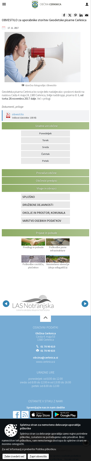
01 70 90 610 (47, 346)
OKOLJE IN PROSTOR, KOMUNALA (43, 213)
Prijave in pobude (46, 233)
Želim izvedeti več (14, 456)
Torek (45, 140)
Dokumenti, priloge (12, 106)
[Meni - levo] (4, 4)
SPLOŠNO (28, 197)
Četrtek (45, 154)
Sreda (45, 147)
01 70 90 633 (47, 350)
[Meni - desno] (87, 4)
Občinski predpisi (46, 180)
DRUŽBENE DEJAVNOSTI (37, 205)
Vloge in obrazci (46, 188)
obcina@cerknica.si (45, 357)
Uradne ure (45, 372)
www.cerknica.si (45, 361)
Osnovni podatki (45, 327)
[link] (64, 15)
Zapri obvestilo (38, 456)
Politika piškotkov (46, 449)
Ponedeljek (45, 133)
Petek (45, 160)
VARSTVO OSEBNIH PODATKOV (41, 220)
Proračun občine (46, 173)
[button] (6, 303)
